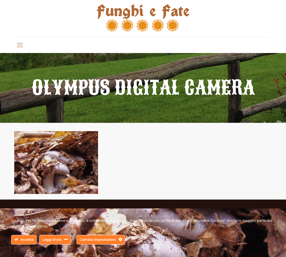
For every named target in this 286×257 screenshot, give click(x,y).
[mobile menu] (20, 45)
